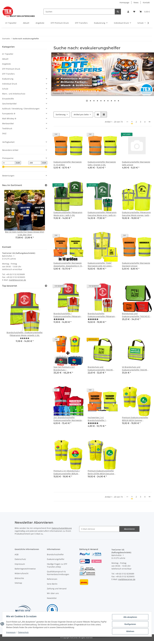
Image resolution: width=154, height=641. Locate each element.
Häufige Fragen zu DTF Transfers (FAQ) (57, 565)
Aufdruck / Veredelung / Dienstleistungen (21, 108)
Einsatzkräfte (8, 98)
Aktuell (5, 59)
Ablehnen (130, 631)
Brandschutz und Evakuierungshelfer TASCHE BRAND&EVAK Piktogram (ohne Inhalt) (101, 368)
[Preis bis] (34, 163)
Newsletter (52, 598)
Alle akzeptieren (130, 617)
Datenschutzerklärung (62, 528)
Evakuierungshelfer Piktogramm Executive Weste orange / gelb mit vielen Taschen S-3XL (136, 214)
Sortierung (61, 114)
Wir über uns (53, 593)
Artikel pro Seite (81, 114)
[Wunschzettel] (134, 11)
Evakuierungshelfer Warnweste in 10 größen (68, 163)
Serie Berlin (52, 584)
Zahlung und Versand (56, 588)
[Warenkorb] (144, 11)
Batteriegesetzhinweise (25, 568)
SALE (4, 133)
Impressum (20, 564)
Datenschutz (20, 559)
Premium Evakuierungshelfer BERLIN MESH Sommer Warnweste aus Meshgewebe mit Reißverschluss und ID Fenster (137, 419)
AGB (16, 554)
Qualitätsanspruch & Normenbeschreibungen (58, 573)
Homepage (124, 2)
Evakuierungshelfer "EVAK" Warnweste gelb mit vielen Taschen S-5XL (100, 264)
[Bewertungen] (59, 319)
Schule (5, 88)
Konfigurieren (129, 624)
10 (118, 101)
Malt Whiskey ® (9, 118)
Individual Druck (9, 83)
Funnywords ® (8, 113)
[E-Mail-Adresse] (99, 529)
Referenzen (52, 579)
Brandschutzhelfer (55, 554)
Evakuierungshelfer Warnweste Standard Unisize (136, 264)
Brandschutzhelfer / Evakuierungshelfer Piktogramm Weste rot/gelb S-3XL (68, 315)
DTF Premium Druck (11, 69)
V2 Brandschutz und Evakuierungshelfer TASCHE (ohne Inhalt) (134, 368)
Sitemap (18, 583)
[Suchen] (79, 12)
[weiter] (149, 122)
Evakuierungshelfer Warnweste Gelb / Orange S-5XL (102, 163)
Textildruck (7, 128)
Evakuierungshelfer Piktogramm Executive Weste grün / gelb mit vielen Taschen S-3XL (102, 214)
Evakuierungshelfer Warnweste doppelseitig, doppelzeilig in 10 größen (68, 264)
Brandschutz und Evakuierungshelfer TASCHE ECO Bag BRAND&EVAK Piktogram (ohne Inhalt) (136, 315)
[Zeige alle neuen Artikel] (46, 185)
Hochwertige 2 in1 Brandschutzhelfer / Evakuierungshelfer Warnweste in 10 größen (102, 419)
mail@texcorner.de (17, 280)
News (136, 2)
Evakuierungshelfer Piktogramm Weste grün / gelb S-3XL (68, 213)
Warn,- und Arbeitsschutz (13, 93)
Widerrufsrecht (21, 573)
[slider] (3, 167)
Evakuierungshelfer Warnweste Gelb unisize (136, 163)
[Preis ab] (8, 163)
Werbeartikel (8, 123)
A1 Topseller (7, 54)
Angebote (6, 64)
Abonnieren (129, 529)
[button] (128, 11)
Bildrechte (19, 578)
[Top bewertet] (46, 286)
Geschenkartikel (9, 103)
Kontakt (146, 2)
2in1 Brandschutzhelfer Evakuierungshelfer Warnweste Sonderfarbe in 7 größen (68, 419)
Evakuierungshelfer (55, 559)
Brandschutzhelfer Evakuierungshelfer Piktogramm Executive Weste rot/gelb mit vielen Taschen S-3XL (102, 315)
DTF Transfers (8, 74)
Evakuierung (7, 78)
